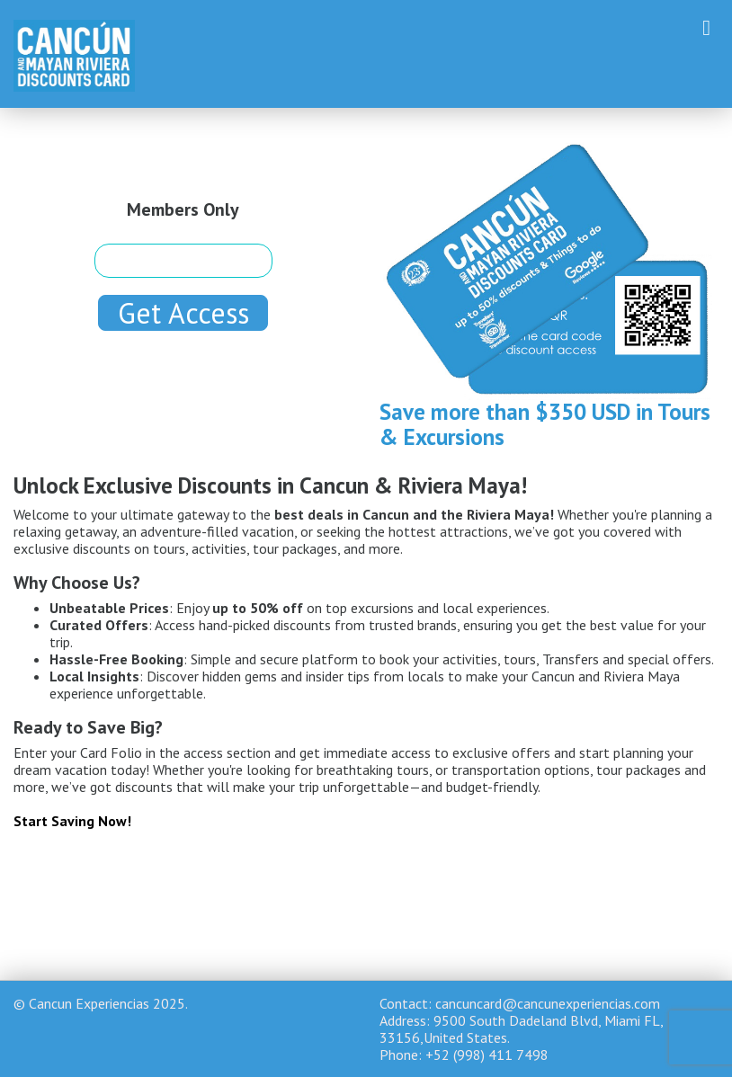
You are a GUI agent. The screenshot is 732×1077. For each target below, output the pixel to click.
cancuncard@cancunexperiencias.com (547, 1003)
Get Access (183, 313)
